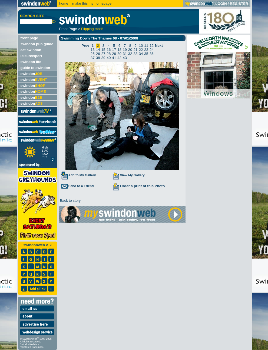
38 (98, 58)
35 (146, 54)
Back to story (70, 201)
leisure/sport (31, 56)
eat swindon (31, 50)
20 (130, 50)
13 (93, 50)
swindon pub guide (37, 44)
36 (152, 54)
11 (146, 46)
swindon (31, 74)
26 (98, 54)
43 (125, 58)
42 (119, 58)
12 (152, 46)
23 (146, 50)
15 (103, 50)
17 (114, 50)
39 (103, 58)
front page (29, 38)
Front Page (68, 29)
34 (141, 54)
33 (136, 54)
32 (130, 54)
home (63, 3)
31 (125, 54)
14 (98, 50)
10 (141, 46)
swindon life (31, 62)
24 (152, 50)
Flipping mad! (92, 29)
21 (136, 50)
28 (109, 54)
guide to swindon (35, 68)
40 (109, 58)
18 (119, 50)
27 (103, 54)
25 (93, 54)
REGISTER (239, 4)
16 (109, 50)
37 (93, 58)
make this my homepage (91, 3)
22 (141, 50)
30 (119, 54)
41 (114, 58)
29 (114, 54)
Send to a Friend (77, 186)
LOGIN (221, 4)
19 (125, 50)
